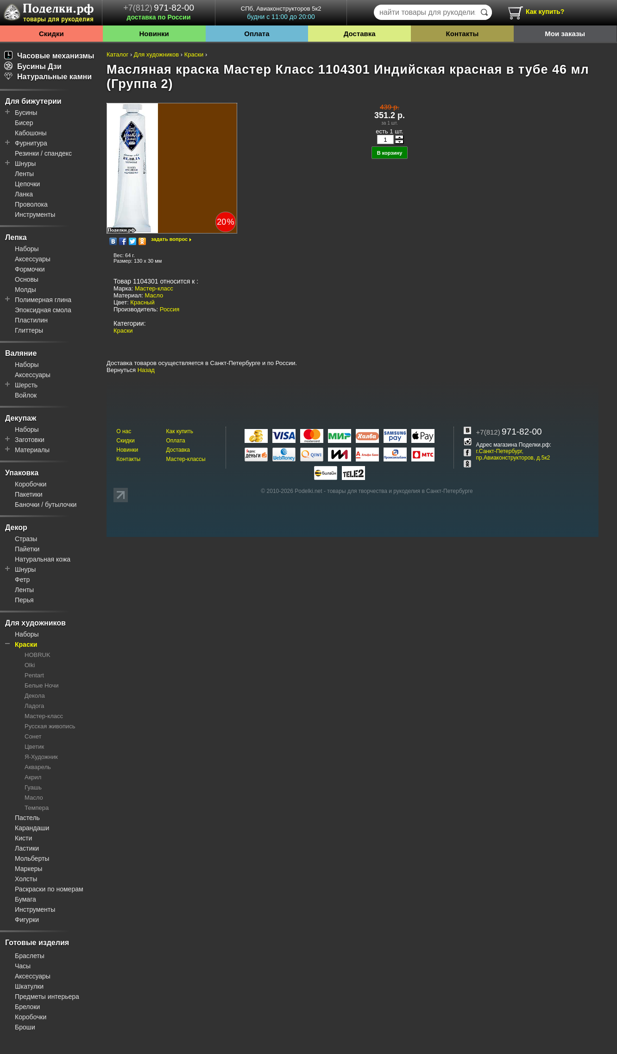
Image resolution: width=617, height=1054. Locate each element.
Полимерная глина (43, 299)
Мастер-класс (44, 716)
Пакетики (29, 494)
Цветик (34, 746)
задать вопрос (169, 239)
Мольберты (32, 858)
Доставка (360, 34)
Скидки (51, 34)
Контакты (462, 34)
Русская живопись (50, 726)
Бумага (25, 899)
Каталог (117, 54)
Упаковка (21, 473)
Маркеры (28, 868)
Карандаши (32, 828)
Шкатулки (29, 986)
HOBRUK (37, 654)
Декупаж (20, 418)
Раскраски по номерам (49, 889)
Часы (23, 966)
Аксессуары (32, 259)
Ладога (34, 705)
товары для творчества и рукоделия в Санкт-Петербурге (399, 491)
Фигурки (27, 919)
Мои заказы (565, 34)
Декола (35, 695)
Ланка (24, 194)
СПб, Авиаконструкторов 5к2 (281, 12)
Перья (24, 600)
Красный (142, 302)
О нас (123, 431)
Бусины (26, 112)
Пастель (27, 817)
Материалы (32, 450)
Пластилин (31, 320)
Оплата (256, 34)
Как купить (179, 431)
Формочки (30, 269)
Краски (26, 644)
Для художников (35, 623)
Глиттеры (29, 330)
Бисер (24, 122)
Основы (26, 279)
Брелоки (27, 1006)
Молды (25, 289)
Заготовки (29, 439)
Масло (34, 797)
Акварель (38, 767)
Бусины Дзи (33, 66)
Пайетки (27, 549)
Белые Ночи (41, 685)
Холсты (26, 879)
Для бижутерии (33, 101)
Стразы (26, 539)
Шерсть (26, 385)
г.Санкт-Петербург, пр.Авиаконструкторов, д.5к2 (513, 454)
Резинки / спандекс (43, 153)
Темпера (37, 807)
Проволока (31, 204)
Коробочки (30, 484)
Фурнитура (31, 143)
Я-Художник (41, 756)
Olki (30, 665)
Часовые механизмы (49, 56)
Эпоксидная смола (43, 310)
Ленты (24, 173)
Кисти (23, 838)
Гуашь (33, 787)
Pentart (34, 675)
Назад (146, 369)
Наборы (27, 248)
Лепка (16, 237)
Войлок (26, 395)
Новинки (154, 34)
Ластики (27, 848)
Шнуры (25, 163)
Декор (16, 527)
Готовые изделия (37, 943)
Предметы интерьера (47, 996)
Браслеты (29, 955)
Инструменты (35, 214)
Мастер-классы (185, 459)
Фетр (22, 579)
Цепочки (27, 184)
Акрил (33, 777)
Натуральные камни (48, 77)
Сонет (33, 736)
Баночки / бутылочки (45, 504)
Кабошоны (31, 133)
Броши (25, 1027)
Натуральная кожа (42, 559)
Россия (170, 309)
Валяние (21, 353)
